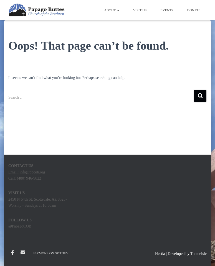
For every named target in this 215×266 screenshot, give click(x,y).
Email (23, 252)
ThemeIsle (198, 254)
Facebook (12, 253)
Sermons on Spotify (51, 253)
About (111, 10)
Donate (194, 10)
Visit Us (140, 10)
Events (167, 10)
